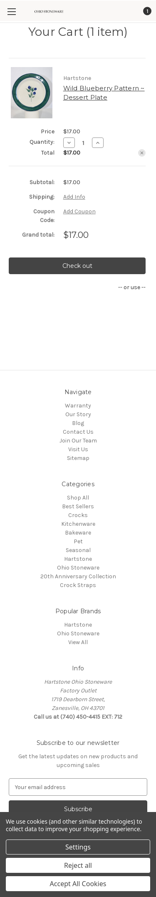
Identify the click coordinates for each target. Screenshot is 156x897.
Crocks (78, 515)
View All (78, 642)
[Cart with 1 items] (146, 11)
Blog (78, 423)
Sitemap (78, 458)
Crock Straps (78, 585)
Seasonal (78, 550)
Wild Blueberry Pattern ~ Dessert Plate (104, 93)
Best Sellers (78, 506)
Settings (78, 847)
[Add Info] (74, 196)
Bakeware (78, 532)
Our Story (78, 414)
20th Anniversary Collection (78, 576)
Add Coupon (79, 211)
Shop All (78, 497)
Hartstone (78, 558)
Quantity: (42, 141)
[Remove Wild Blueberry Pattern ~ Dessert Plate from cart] (142, 153)
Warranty (78, 405)
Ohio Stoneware (78, 567)
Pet (78, 541)
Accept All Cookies (78, 883)
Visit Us (78, 449)
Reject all (78, 865)
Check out (77, 266)
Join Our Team (78, 440)
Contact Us (78, 431)
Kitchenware (78, 523)
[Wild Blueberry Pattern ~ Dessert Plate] (83, 143)
